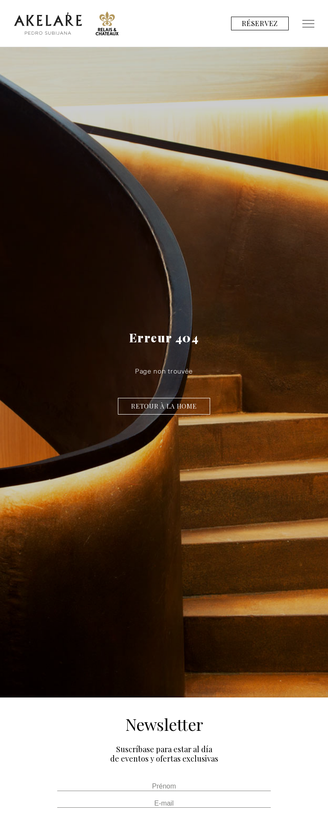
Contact (298, 49)
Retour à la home (163, 406)
